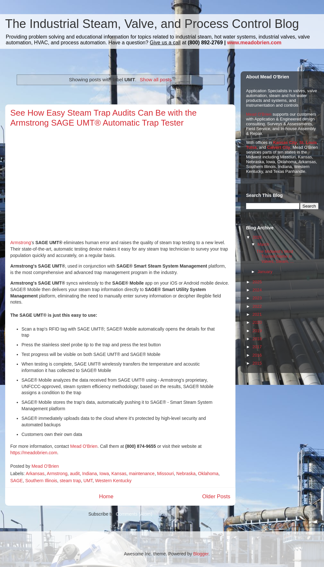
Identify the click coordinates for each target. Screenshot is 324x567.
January (265, 271)
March (263, 244)
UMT (88, 480)
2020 (257, 322)
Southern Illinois (41, 480)
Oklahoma (208, 473)
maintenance (142, 473)
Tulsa (251, 147)
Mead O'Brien (84, 446)
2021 (257, 314)
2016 (257, 355)
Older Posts (216, 496)
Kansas (118, 473)
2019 (257, 330)
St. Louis (308, 142)
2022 (257, 306)
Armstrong (57, 473)
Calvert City (278, 147)
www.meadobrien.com (254, 42)
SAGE (16, 480)
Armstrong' (21, 242)
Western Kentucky (113, 480)
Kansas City (285, 142)
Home (106, 496)
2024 (257, 290)
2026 (257, 237)
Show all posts (156, 79)
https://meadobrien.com (33, 452)
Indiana (89, 473)
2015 (257, 363)
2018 (257, 338)
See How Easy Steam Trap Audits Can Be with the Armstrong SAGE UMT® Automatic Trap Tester (103, 118)
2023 (257, 298)
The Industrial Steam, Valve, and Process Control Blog (152, 24)
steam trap (70, 480)
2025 (257, 281)
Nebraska (186, 473)
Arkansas (35, 473)
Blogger (200, 553)
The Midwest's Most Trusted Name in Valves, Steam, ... (275, 256)
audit (75, 473)
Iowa (104, 473)
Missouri (165, 473)
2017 (257, 346)
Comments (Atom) (134, 514)
